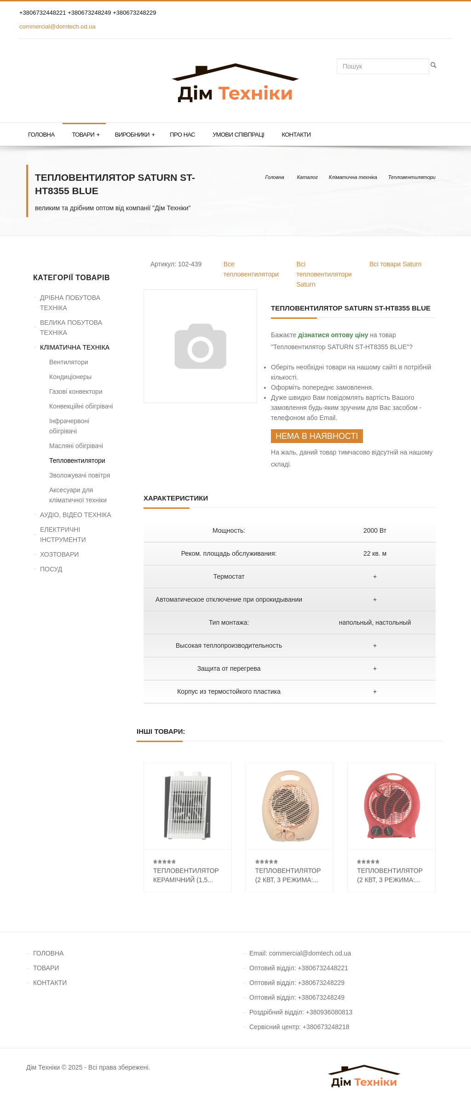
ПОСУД (51, 569)
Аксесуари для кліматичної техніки (78, 495)
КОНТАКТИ (50, 982)
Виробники (135, 135)
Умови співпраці (238, 134)
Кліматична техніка (353, 177)
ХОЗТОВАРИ (59, 554)
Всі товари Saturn (395, 264)
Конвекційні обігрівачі (81, 406)
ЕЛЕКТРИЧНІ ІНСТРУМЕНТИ (63, 534)
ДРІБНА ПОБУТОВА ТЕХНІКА (70, 302)
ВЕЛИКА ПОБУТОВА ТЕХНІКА (71, 327)
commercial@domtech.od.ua (57, 26)
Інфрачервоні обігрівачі (69, 426)
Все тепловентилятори (251, 269)
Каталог (307, 177)
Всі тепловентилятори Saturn (324, 274)
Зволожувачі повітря (79, 475)
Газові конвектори (76, 391)
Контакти (295, 134)
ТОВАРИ (46, 968)
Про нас (182, 134)
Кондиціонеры (70, 376)
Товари (85, 135)
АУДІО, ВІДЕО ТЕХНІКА (75, 514)
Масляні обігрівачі (76, 445)
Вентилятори (68, 362)
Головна (41, 134)
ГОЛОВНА (48, 953)
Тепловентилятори (412, 177)
